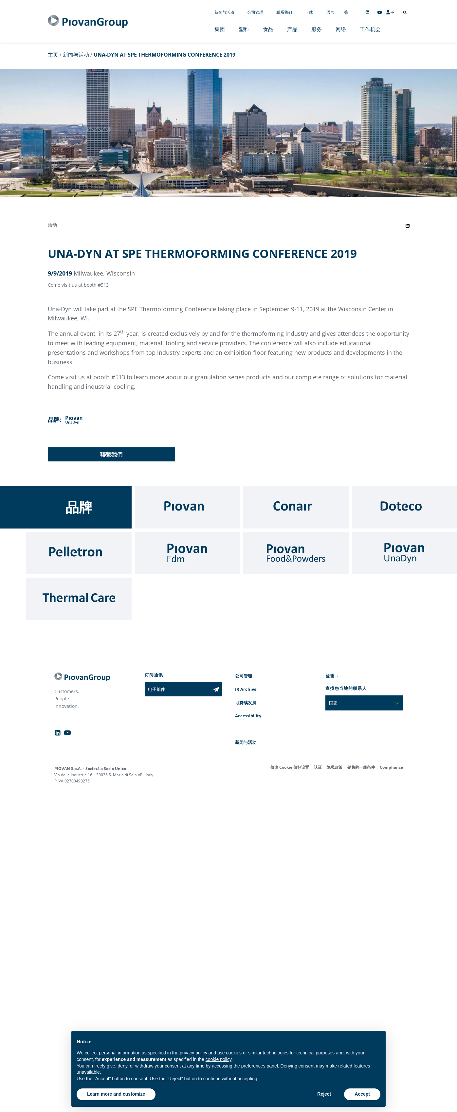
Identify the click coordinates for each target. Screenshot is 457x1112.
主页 (53, 54)
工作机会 (370, 29)
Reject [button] (324, 1094)
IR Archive (246, 689)
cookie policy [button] (218, 1059)
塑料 (244, 29)
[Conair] (296, 507)
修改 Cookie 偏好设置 (289, 767)
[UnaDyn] (404, 553)
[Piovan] (187, 507)
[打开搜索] (405, 12)
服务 (316, 29)
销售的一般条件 (361, 767)
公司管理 (255, 12)
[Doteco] (404, 507)
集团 (219, 29)
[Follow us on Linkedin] (367, 12)
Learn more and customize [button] (116, 1094)
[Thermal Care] (79, 599)
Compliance (391, 767)
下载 (309, 12)
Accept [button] (362, 1094)
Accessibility (248, 716)
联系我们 (284, 12)
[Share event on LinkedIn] (408, 226)
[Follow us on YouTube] (379, 12)
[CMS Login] (390, 12)
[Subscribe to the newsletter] (216, 689)
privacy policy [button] (193, 1052)
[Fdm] (187, 553)
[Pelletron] (79, 553)
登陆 (329, 676)
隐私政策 (334, 767)
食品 (268, 29)
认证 (318, 767)
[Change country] (346, 12)
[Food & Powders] (296, 553)
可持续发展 (245, 703)
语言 (330, 12)
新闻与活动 (224, 12)
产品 (292, 29)
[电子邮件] (177, 689)
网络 (341, 29)
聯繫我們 (111, 454)
